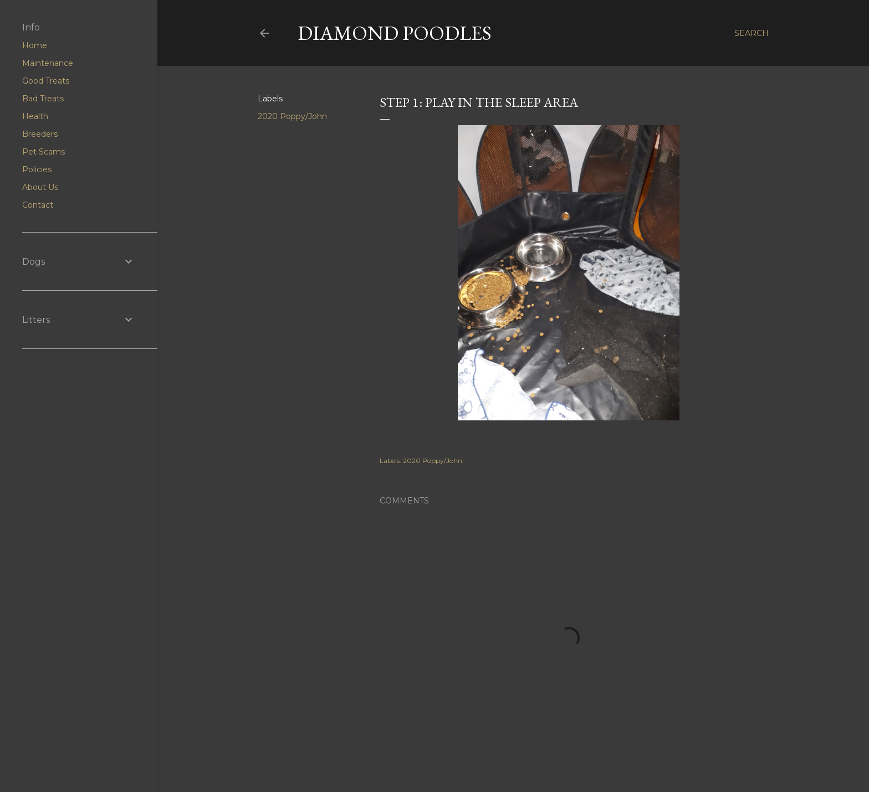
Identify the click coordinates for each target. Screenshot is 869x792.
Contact (37, 205)
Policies (37, 169)
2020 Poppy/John (292, 116)
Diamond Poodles (395, 33)
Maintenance (47, 63)
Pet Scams (43, 152)
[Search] (751, 33)
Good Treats (45, 81)
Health (35, 116)
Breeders (40, 134)
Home (34, 45)
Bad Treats (43, 99)
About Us (40, 187)
